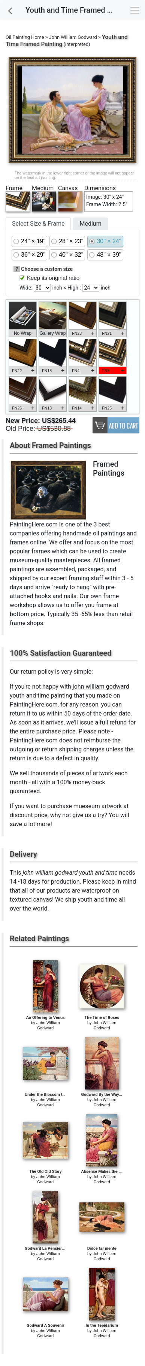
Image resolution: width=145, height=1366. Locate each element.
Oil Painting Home (25, 37)
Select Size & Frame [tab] (38, 223)
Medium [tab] (90, 223)
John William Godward (73, 37)
